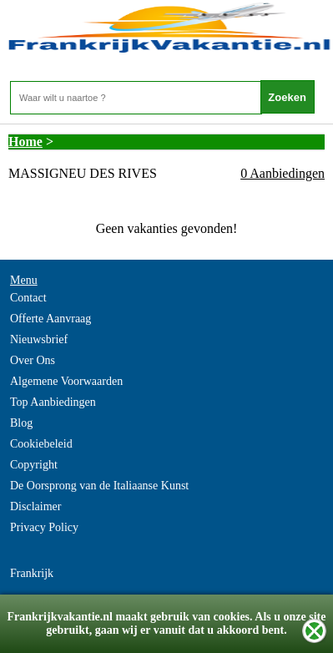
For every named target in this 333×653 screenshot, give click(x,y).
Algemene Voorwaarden (66, 381)
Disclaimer (35, 506)
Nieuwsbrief (39, 339)
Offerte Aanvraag (50, 318)
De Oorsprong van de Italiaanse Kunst (99, 485)
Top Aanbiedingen (53, 402)
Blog (21, 423)
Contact (28, 297)
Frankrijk (31, 573)
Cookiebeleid (41, 444)
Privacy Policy (44, 527)
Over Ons (32, 360)
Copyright (34, 464)
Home (25, 141)
